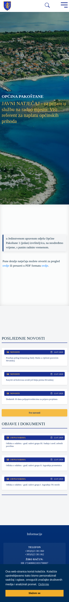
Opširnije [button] (43, 584)
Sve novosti (34, 413)
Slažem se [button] (35, 593)
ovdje (6, 265)
